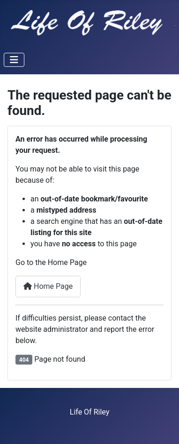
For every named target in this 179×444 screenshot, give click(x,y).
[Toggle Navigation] (14, 60)
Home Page (48, 286)
